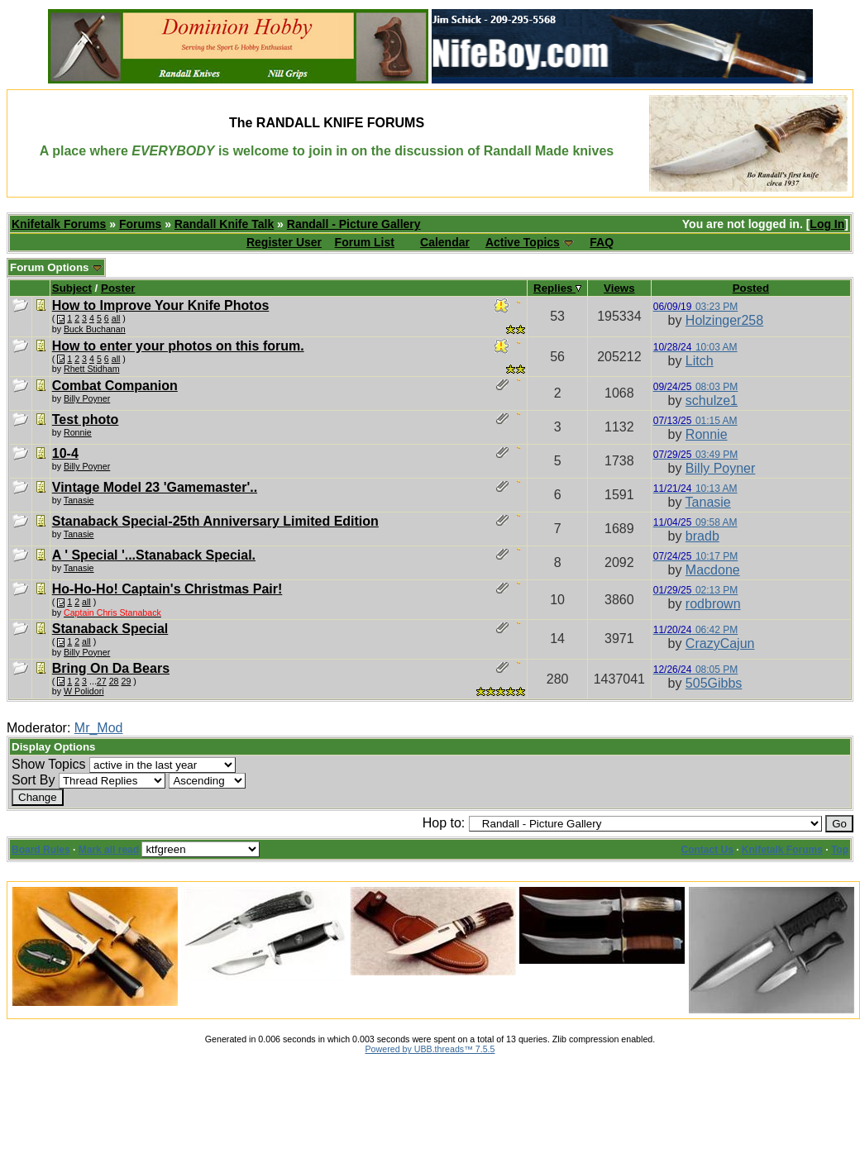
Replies (557, 288)
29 (126, 681)
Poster (118, 288)
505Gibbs (714, 683)
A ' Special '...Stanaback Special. (154, 555)
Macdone (713, 570)
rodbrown (713, 604)
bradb (702, 536)
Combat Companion (115, 386)
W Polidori (84, 691)
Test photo (85, 419)
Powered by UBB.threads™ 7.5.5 (430, 1049)
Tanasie (79, 500)
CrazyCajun (720, 643)
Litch (700, 361)
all (116, 318)
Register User (284, 242)
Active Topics (522, 242)
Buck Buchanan (95, 329)
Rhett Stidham (92, 369)
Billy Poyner (87, 398)
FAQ (602, 242)
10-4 (65, 453)
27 (102, 681)
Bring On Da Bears (111, 668)
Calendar (445, 242)
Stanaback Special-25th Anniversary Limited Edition (215, 521)
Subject (72, 288)
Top (839, 850)
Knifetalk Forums (59, 224)
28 (114, 681)
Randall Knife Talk (224, 224)
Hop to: (444, 823)
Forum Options (56, 267)
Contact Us (707, 850)
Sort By (33, 780)
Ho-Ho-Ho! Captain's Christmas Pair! (167, 589)
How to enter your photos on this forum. (178, 346)
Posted (751, 288)
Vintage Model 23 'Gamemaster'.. (154, 487)
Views (619, 288)
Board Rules (41, 850)
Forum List (364, 242)
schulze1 (712, 400)
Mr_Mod (98, 728)
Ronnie (78, 432)
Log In (827, 224)
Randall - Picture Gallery (354, 224)
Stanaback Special (110, 629)
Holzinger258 (724, 320)
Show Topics (49, 764)
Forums (140, 224)
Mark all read (109, 850)
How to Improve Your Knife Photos (161, 305)
